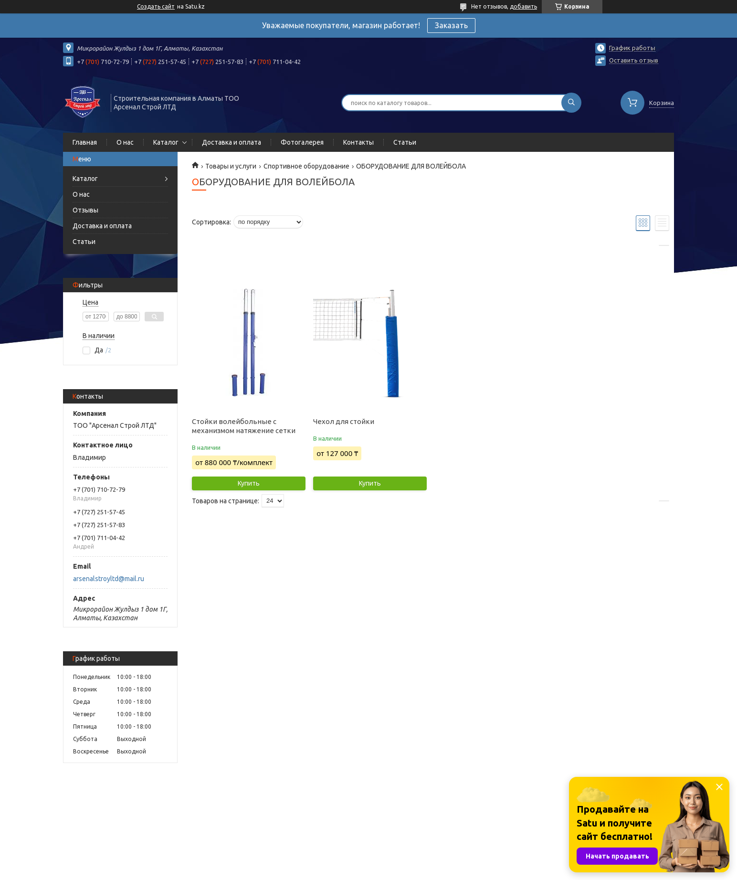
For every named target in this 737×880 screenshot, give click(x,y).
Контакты (358, 142)
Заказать (451, 25)
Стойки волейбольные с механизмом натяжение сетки (243, 426)
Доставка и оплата (231, 142)
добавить (523, 6)
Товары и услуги (230, 166)
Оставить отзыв (633, 60)
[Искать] (571, 103)
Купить (249, 483)
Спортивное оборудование (306, 166)
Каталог (166, 142)
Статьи (404, 142)
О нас (125, 142)
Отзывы (85, 210)
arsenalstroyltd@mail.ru (108, 579)
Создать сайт (156, 6)
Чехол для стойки (343, 421)
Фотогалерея (302, 142)
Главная (85, 142)
